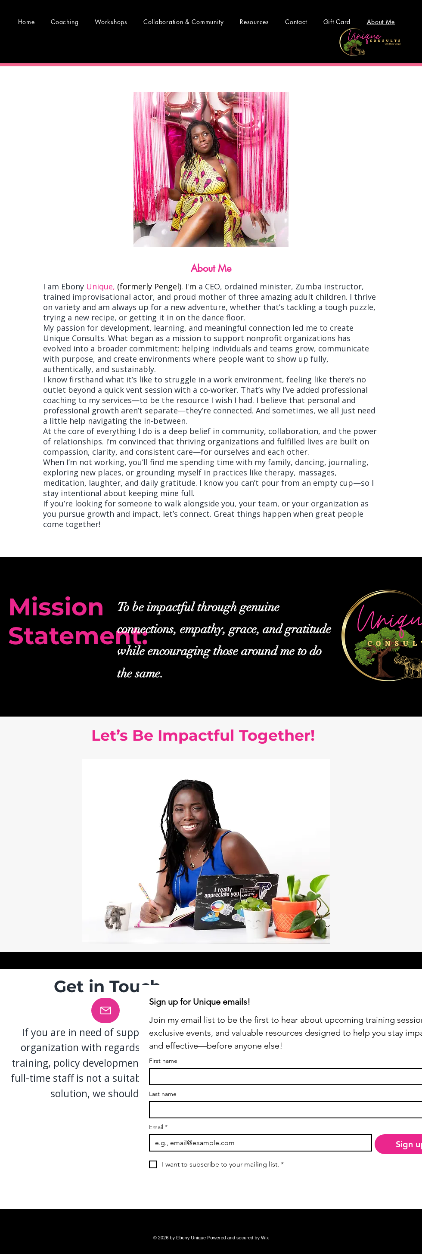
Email (158, 1127)
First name (163, 1061)
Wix (265, 1237)
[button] (254, 21)
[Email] (258, 1143)
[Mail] (105, 1010)
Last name (163, 1094)
